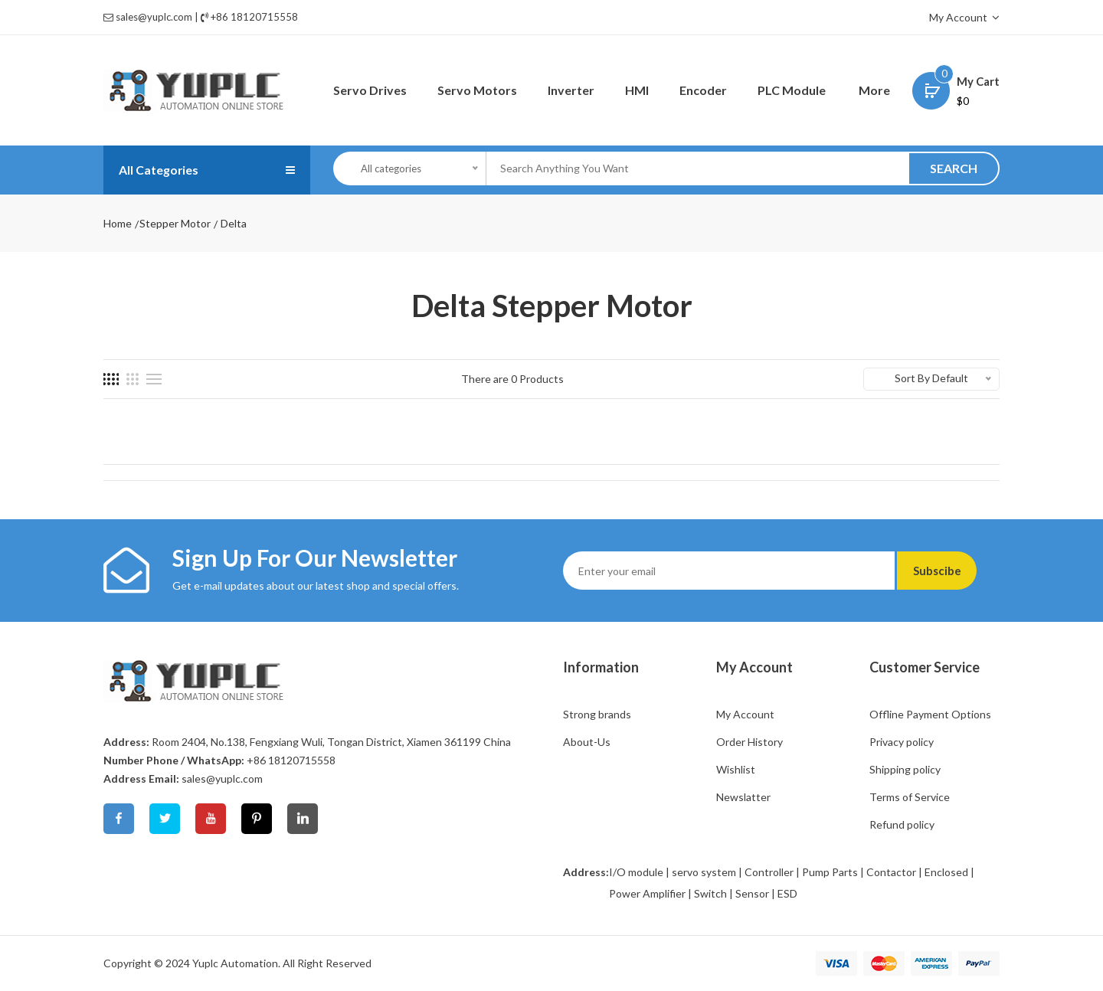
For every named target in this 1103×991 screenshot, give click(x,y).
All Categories (164, 170)
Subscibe (948, 570)
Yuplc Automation (235, 963)
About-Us (586, 741)
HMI (637, 90)
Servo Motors (477, 90)
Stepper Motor (175, 223)
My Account (964, 17)
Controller (769, 871)
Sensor (752, 893)
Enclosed (946, 871)
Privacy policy (901, 741)
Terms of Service (909, 796)
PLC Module (792, 90)
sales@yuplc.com (154, 17)
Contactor (891, 871)
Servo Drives (370, 90)
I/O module (636, 871)
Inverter (571, 90)
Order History (749, 741)
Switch (710, 893)
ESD (787, 893)
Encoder (703, 90)
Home (117, 223)
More (874, 90)
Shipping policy (905, 769)
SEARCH (953, 168)
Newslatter (743, 796)
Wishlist (735, 769)
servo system (704, 871)
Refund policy (901, 824)
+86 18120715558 (254, 17)
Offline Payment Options (930, 714)
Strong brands (597, 714)
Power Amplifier (647, 893)
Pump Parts (830, 871)
